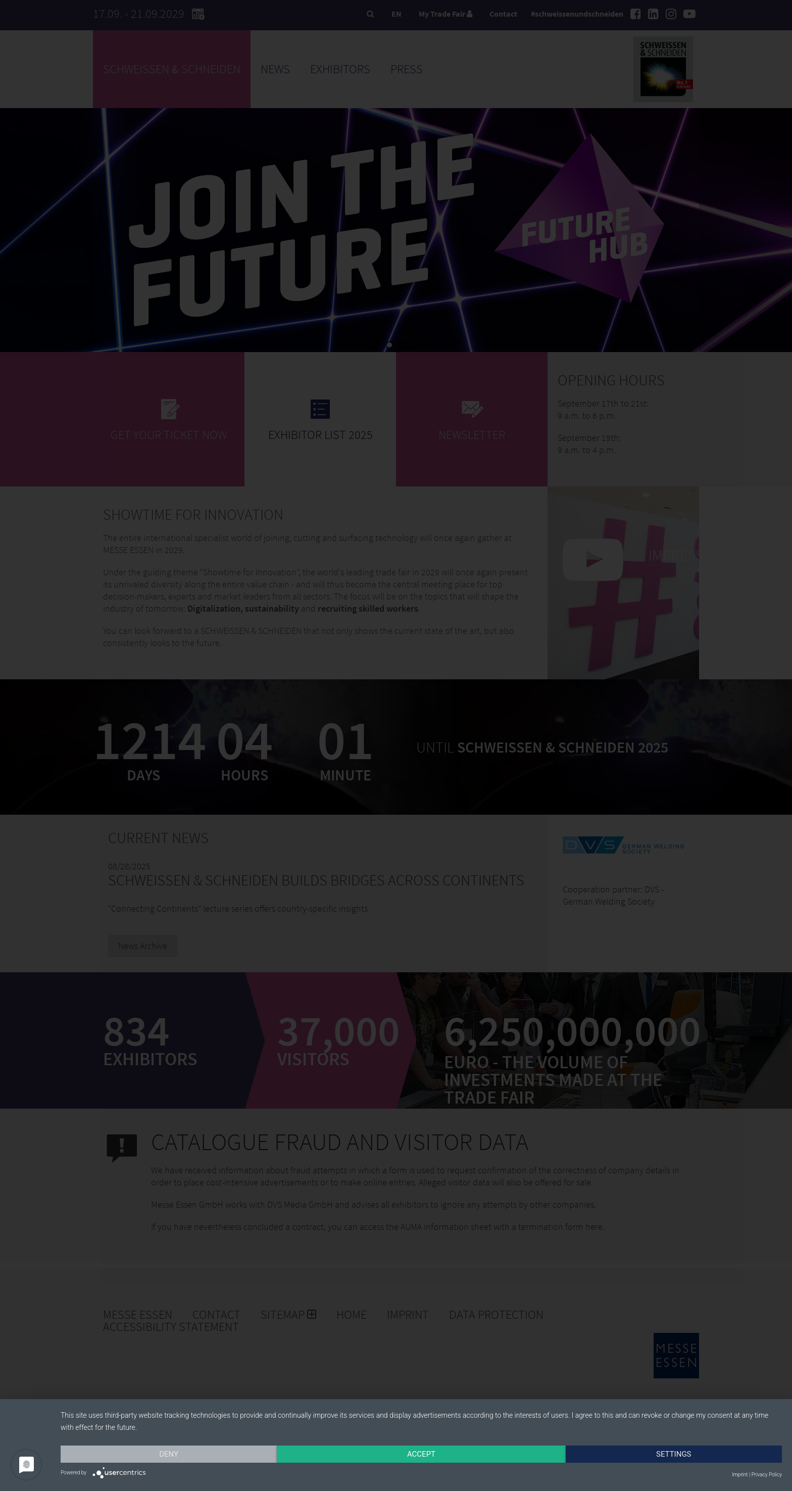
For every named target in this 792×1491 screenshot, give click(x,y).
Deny (168, 1454)
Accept (421, 1454)
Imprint (740, 1474)
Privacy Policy (767, 1474)
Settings (673, 1454)
